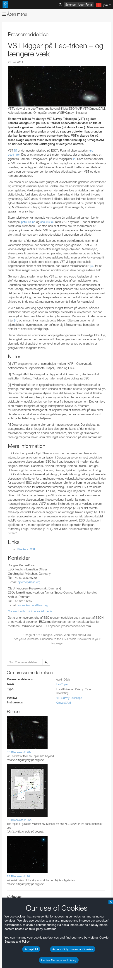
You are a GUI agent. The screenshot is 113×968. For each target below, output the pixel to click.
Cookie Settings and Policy (58, 960)
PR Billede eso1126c (19, 876)
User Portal (85, 4)
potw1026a (28, 222)
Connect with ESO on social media (30, 611)
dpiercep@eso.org (29, 582)
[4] (15, 320)
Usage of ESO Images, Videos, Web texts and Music (57, 635)
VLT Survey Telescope (69, 698)
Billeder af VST (26, 549)
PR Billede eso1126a (19, 752)
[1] (15, 150)
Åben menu (14, 14)
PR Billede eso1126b (19, 820)
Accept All (31, 949)
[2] (73, 159)
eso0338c (46, 222)
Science (70, 4)
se (91, 150)
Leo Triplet (62, 684)
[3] (91, 266)
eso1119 (13, 154)
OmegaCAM (63, 702)
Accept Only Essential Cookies (72, 949)
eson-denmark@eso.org (33, 605)
